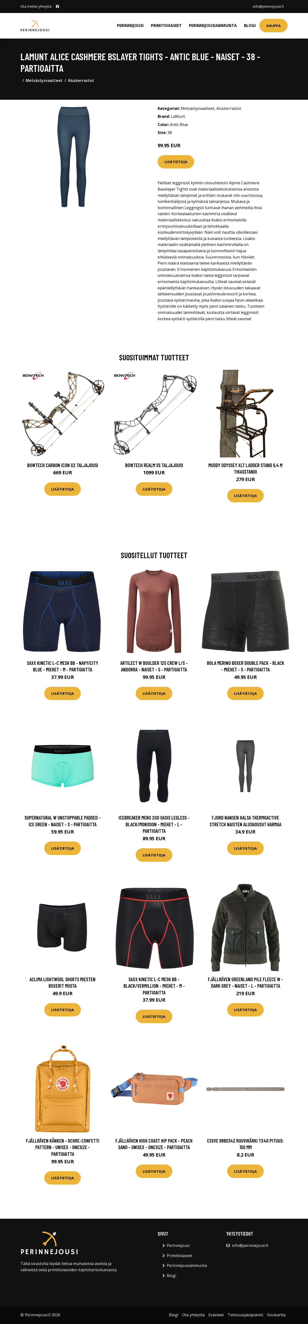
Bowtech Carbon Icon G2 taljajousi (62, 465)
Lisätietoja (176, 161)
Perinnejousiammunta (213, 25)
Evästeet (216, 1314)
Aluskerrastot (81, 80)
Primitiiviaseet (166, 25)
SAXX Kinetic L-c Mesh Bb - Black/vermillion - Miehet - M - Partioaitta (154, 985)
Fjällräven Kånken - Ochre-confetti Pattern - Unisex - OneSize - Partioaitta (62, 1147)
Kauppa (273, 25)
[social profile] (57, 6)
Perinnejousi (130, 25)
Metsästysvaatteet (44, 80)
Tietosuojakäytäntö (245, 1314)
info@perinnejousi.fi (268, 6)
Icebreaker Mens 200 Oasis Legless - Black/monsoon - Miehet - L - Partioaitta (154, 824)
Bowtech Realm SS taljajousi (154, 465)
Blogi (250, 25)
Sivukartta (276, 1314)
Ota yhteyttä (193, 1314)
